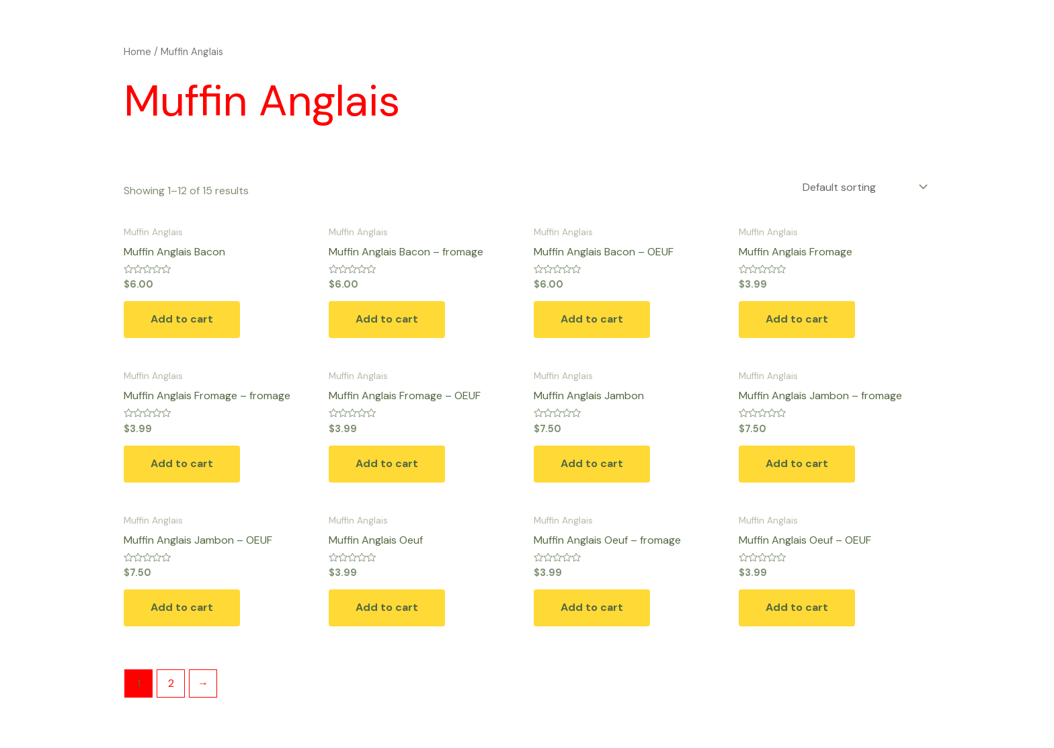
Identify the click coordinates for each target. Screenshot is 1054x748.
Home (137, 51)
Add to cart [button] (182, 319)
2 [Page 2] (171, 683)
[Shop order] (863, 187)
